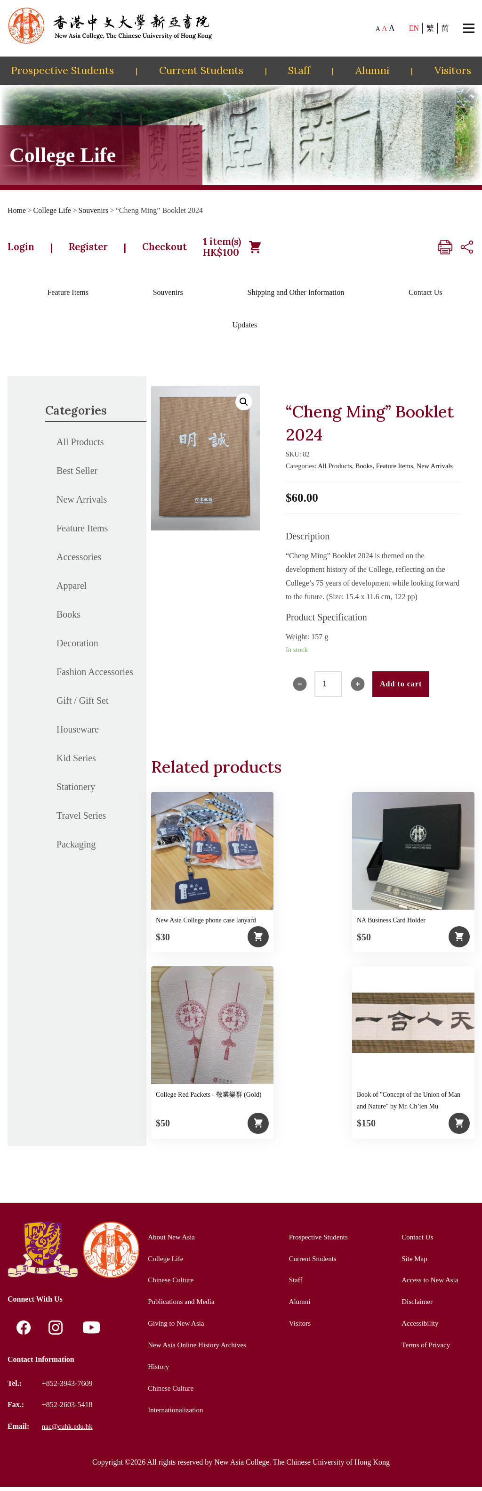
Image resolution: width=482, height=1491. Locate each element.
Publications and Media (179, 1306)
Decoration (77, 648)
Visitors (452, 70)
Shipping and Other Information (295, 297)
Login (24, 249)
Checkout (184, 249)
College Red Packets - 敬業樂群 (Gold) (208, 1099)
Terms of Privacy (424, 1349)
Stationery (75, 791)
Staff (299, 70)
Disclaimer (415, 1306)
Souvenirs (93, 210)
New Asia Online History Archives (196, 1349)
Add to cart (401, 689)
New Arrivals (81, 504)
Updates (245, 330)
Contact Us (425, 297)
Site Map (412, 1263)
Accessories (79, 561)
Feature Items (67, 297)
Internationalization (173, 1413)
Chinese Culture (168, 1284)
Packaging (76, 849)
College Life (52, 210)
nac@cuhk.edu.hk (69, 1430)
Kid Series (76, 763)
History (155, 1370)
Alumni (372, 70)
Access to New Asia (429, 1284)
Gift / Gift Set (82, 705)
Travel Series (81, 820)
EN (414, 28)
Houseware (77, 734)
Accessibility (418, 1327)
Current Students (201, 70)
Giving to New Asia (174, 1327)
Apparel (71, 590)
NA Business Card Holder (391, 925)
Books (68, 619)
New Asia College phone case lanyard (206, 925)
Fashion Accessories (94, 676)
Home (17, 210)
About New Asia (169, 1242)
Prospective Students (62, 70)
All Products (80, 446)
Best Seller (76, 475)
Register (98, 249)
